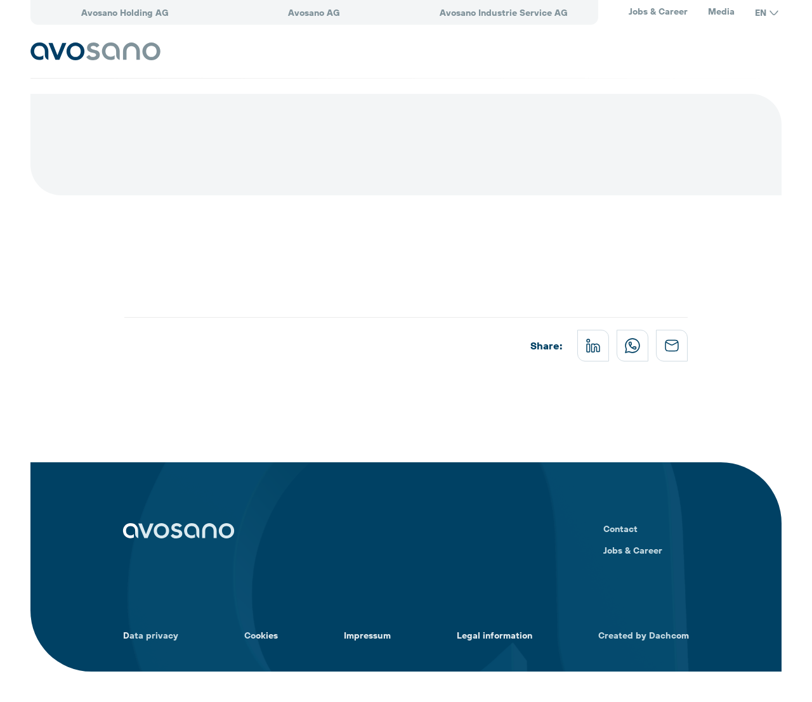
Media (721, 11)
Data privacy (150, 635)
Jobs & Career (658, 11)
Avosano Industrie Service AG (504, 12)
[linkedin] (593, 345)
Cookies (261, 635)
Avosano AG (314, 12)
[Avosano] (95, 51)
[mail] (672, 345)
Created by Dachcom (643, 635)
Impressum (367, 635)
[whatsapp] (632, 345)
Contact (620, 529)
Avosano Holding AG (125, 12)
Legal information (494, 635)
